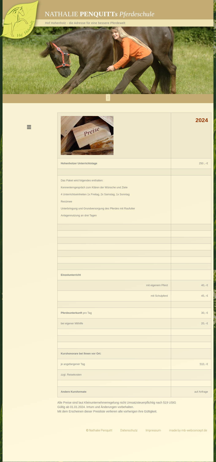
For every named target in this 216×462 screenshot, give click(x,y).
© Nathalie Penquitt (98, 430)
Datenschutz (128, 430)
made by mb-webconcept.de (188, 430)
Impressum (153, 430)
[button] (108, 97)
